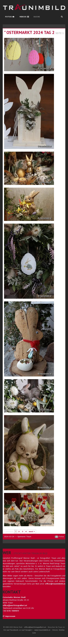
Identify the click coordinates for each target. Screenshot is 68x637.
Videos (24, 16)
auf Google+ (27, 630)
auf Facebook (12, 630)
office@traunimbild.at (55, 583)
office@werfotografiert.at (15, 605)
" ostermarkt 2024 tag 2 (29, 32)
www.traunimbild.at (42, 630)
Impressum (9, 616)
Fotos (9, 16)
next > (32, 531)
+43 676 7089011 (11, 611)
